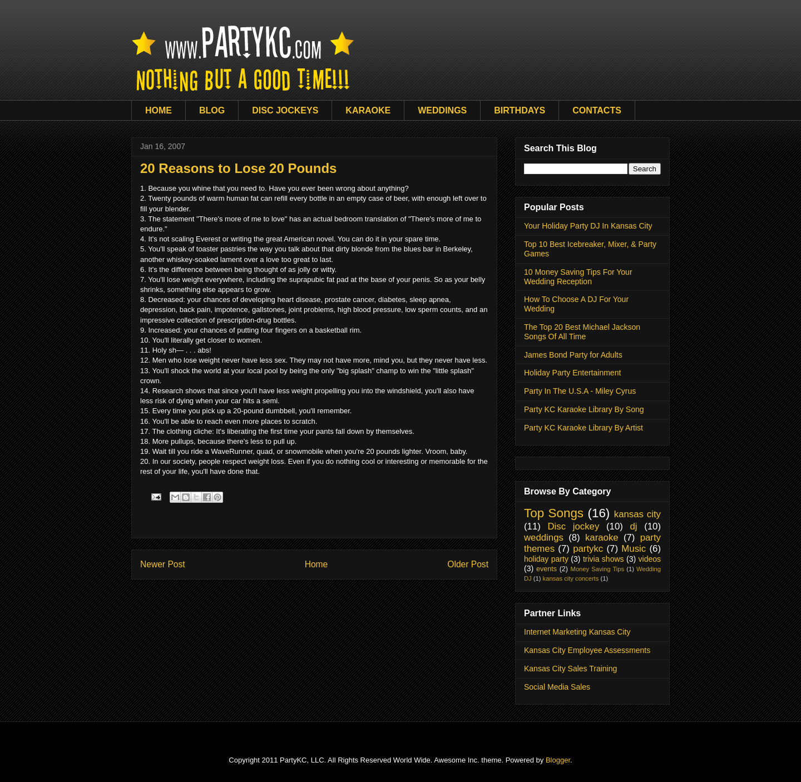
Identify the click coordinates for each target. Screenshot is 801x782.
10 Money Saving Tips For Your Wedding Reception (578, 277)
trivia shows (603, 559)
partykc (588, 548)
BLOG (212, 110)
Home (316, 564)
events (546, 569)
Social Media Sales (557, 686)
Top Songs (554, 513)
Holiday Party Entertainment (572, 372)
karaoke (602, 537)
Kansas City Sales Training (570, 668)
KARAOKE (367, 110)
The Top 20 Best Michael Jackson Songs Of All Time (582, 332)
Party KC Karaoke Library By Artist (583, 427)
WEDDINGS (442, 110)
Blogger (558, 760)
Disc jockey (573, 526)
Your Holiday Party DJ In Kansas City (588, 225)
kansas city (637, 514)
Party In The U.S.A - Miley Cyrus (580, 391)
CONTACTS (596, 110)
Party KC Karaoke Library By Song (584, 409)
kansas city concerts (571, 578)
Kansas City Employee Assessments (587, 650)
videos (650, 559)
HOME (158, 110)
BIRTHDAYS (519, 110)
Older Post (467, 564)
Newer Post (162, 564)
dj (633, 526)
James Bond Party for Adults (573, 354)
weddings (543, 537)
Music (633, 548)
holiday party (546, 559)
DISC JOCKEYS (285, 110)
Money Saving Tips (598, 569)
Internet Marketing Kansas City (577, 631)
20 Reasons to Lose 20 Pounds (238, 168)
